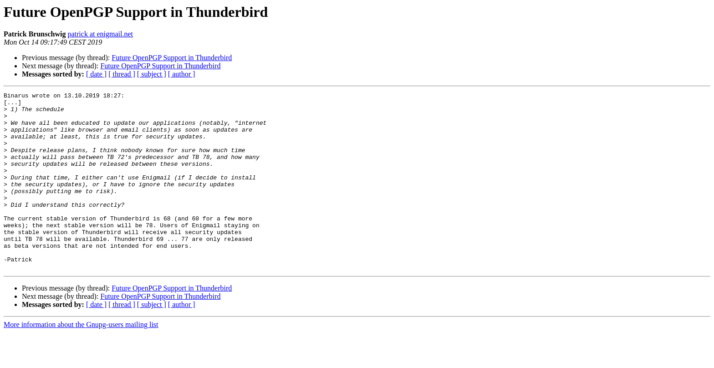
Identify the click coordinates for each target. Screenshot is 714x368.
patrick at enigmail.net (100, 34)
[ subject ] (151, 74)
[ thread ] (121, 74)
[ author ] (181, 74)
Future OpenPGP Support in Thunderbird (172, 57)
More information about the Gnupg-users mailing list (81, 360)
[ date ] (96, 74)
